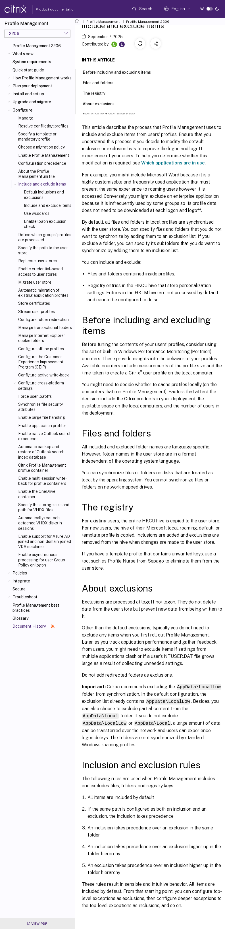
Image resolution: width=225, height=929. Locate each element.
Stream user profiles (36, 311)
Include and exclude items (47, 205)
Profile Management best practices (36, 608)
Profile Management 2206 (37, 46)
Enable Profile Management (43, 155)
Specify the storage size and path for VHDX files (43, 507)
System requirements (32, 61)
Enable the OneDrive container (36, 494)
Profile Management (103, 22)
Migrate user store (34, 282)
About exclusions (102, 103)
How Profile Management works (42, 78)
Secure (19, 589)
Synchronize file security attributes (40, 407)
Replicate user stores (37, 261)
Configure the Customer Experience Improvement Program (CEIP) (40, 362)
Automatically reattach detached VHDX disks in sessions (40, 523)
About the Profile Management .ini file (36, 174)
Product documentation (48, 9)
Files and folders (101, 82)
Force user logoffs (35, 396)
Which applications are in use (173, 163)
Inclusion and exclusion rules (112, 114)
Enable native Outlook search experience (45, 436)
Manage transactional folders (45, 327)
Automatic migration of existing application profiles (43, 293)
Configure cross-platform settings (41, 385)
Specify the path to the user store (43, 250)
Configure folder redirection (43, 319)
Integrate (21, 581)
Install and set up (28, 94)
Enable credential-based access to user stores (40, 271)
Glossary (20, 618)
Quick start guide (28, 70)
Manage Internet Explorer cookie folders (41, 338)
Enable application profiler (42, 425)
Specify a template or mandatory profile (37, 136)
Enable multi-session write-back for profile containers (42, 481)
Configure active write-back (43, 375)
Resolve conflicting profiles (43, 126)
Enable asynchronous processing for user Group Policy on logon (41, 559)
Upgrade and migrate (32, 102)
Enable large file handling (41, 417)
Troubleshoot (25, 597)
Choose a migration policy (41, 147)
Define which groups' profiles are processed (44, 237)
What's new (23, 54)
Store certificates (34, 303)
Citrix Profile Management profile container (42, 468)
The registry (97, 93)
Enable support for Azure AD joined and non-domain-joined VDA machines (44, 541)
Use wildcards (36, 213)
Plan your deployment (32, 86)
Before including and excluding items (120, 72)
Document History (34, 626)
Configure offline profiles (41, 349)
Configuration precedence (42, 163)
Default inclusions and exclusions (44, 194)
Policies (20, 573)
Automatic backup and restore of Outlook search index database (41, 451)
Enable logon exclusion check (45, 224)
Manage (25, 118)
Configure (22, 110)
